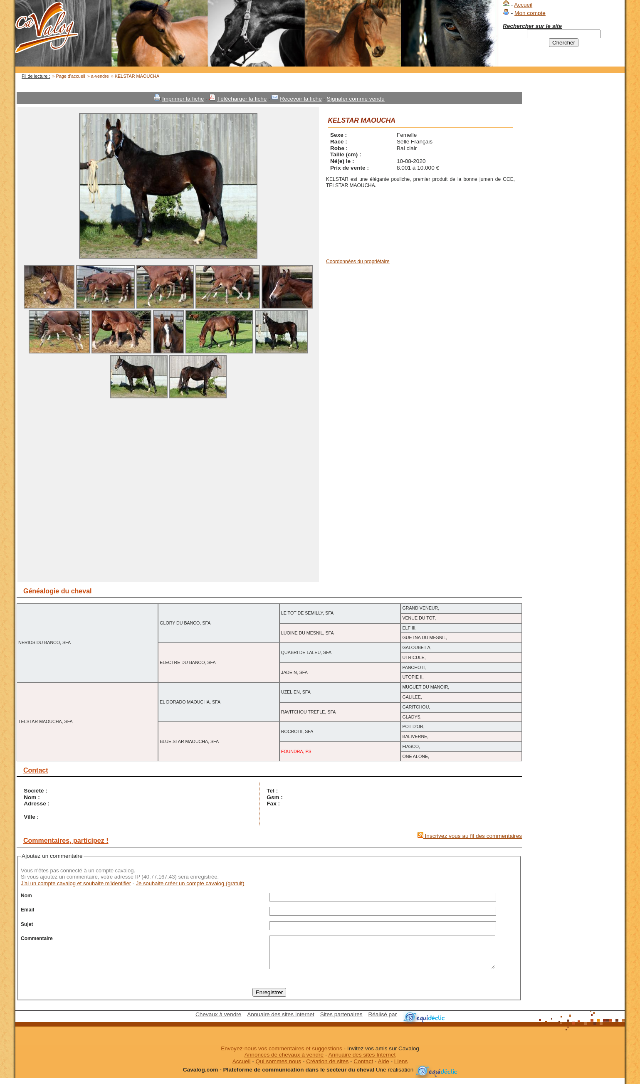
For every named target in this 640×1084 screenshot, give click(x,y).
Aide (383, 1067)
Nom (26, 896)
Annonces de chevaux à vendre (284, 1061)
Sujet (27, 924)
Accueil (523, 5)
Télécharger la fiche (242, 99)
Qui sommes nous (278, 1067)
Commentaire (37, 938)
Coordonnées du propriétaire (358, 261)
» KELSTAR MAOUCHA (135, 76)
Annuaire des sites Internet (280, 1020)
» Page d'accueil (68, 76)
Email (27, 910)
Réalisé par (382, 1020)
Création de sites (327, 1067)
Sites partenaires (341, 1020)
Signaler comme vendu (356, 99)
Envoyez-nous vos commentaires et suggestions (281, 1055)
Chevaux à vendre (218, 1020)
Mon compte (530, 13)
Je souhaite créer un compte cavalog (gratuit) (190, 883)
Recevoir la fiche (301, 99)
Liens (401, 1067)
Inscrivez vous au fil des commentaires (470, 836)
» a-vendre (98, 76)
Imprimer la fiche (183, 99)
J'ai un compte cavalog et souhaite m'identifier (76, 883)
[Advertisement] (573, 216)
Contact (363, 1067)
